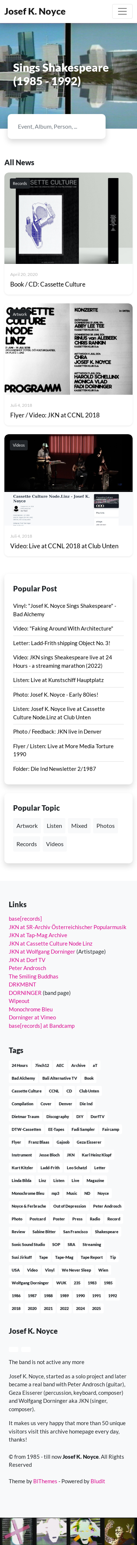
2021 (48, 1308)
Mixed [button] (79, 825)
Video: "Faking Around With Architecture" (63, 628)
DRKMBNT (22, 984)
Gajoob (63, 1142)
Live (75, 1180)
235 (77, 1282)
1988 (48, 1295)
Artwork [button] (27, 825)
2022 (64, 1308)
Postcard (38, 1218)
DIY (79, 1116)
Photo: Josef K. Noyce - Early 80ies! (55, 694)
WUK (61, 1282)
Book (89, 1078)
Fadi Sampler (83, 1129)
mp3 (55, 1193)
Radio (95, 1218)
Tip (113, 1257)
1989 (64, 1295)
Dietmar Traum (25, 1116)
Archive (78, 1065)
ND (87, 1193)
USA (16, 1270)
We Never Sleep (76, 1270)
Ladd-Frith (50, 1167)
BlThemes (45, 1481)
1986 (16, 1295)
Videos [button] (55, 843)
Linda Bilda (21, 1180)
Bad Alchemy (23, 1078)
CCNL (54, 1090)
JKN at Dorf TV (27, 960)
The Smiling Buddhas (33, 976)
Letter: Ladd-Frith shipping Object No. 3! (61, 643)
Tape (43, 1257)
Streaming (92, 1244)
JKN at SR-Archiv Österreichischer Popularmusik (67, 927)
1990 (80, 1295)
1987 (32, 1295)
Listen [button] (54, 825)
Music (71, 1193)
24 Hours (20, 1065)
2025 (96, 1308)
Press (77, 1218)
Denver (65, 1103)
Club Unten (89, 1090)
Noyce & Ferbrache (29, 1206)
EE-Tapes (56, 1129)
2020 (32, 1308)
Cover (46, 1103)
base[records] (25, 918)
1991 (96, 1295)
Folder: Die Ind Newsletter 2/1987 (54, 768)
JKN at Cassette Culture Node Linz (50, 943)
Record (113, 1218)
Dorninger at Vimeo (32, 1017)
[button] (13, 1349)
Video (32, 1270)
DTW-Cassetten (26, 1129)
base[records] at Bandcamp (42, 1025)
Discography (57, 1116)
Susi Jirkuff (22, 1257)
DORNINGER (25, 992)
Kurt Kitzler (22, 1167)
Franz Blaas (38, 1142)
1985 (108, 1282)
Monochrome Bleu (31, 1009)
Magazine (95, 1180)
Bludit (98, 1481)
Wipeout (19, 1000)
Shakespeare (106, 1231)
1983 (92, 1282)
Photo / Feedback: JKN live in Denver (57, 731)
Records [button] (26, 843)
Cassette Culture (27, 1090)
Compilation (22, 1103)
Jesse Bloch (49, 1154)
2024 (80, 1308)
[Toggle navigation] (122, 11)
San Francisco (75, 1231)
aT (95, 1065)
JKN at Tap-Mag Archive (38, 935)
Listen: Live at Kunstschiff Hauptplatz (58, 680)
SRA (71, 1244)
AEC (60, 1065)
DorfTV (97, 1116)
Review (18, 1231)
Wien (103, 1270)
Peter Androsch (27, 968)
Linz (42, 1180)
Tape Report (92, 1257)
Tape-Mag (64, 1257)
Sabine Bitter (44, 1231)
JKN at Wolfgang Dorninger (42, 951)
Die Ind (86, 1103)
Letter (100, 1167)
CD (69, 1090)
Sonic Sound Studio (28, 1244)
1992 (112, 1295)
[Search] (50, 126)
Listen (58, 1180)
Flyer (16, 1142)
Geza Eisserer (89, 1142)
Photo (17, 1218)
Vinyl (49, 1270)
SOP (56, 1244)
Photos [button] (105, 825)
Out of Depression (69, 1206)
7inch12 (42, 1065)
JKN (71, 1154)
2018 (16, 1308)
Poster (59, 1218)
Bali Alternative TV (59, 1078)
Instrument (22, 1154)
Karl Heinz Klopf (96, 1154)
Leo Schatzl (77, 1167)
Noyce (103, 1193)
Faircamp (110, 1129)
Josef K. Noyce (35, 11)
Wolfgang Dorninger (30, 1282)
